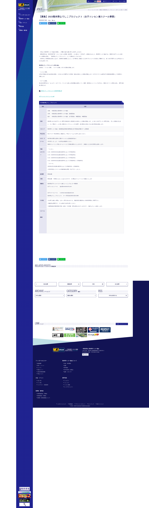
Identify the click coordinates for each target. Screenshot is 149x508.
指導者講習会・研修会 (42, 391)
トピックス (93, 9)
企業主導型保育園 (41, 371)
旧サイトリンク (99, 401)
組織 (64, 365)
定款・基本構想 (67, 363)
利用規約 (70, 401)
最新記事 (73, 284)
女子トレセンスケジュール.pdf (46, 96)
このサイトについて (61, 401)
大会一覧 (39, 379)
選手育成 (21, 26)
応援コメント (40, 369)
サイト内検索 (122, 1)
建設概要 (39, 363)
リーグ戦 (39, 381)
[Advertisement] (60, 38)
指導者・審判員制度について (43, 395)
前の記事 (42, 284)
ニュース (39, 367)
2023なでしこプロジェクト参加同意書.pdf (51, 90)
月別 (97, 284)
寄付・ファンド (40, 365)
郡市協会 (65, 367)
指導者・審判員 (23, 30)
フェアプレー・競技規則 (42, 383)
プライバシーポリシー (80, 401)
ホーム (90, 1)
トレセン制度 (66, 383)
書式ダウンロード (107, 1)
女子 (97, 9)
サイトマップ (90, 401)
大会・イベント (23, 22)
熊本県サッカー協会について (69, 360)
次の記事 (121, 284)
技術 (53, 20)
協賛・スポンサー (67, 371)
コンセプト (66, 379)
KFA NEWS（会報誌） (68, 369)
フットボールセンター (24, 15)
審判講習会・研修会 (41, 393)
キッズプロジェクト (68, 385)
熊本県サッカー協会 (24, 18)
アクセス (115, 1)
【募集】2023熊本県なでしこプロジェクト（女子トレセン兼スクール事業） (113, 9)
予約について (40, 372)
